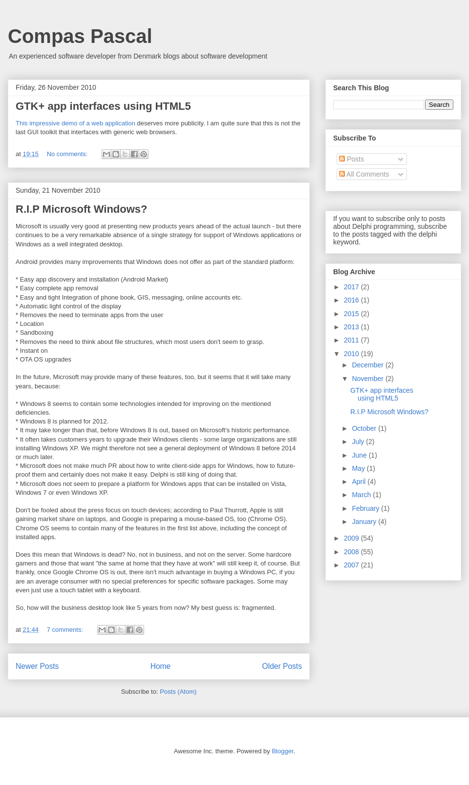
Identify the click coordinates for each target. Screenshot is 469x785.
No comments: (68, 154)
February (366, 508)
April (359, 481)
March (362, 495)
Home (160, 666)
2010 (352, 354)
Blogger (282, 751)
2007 (352, 565)
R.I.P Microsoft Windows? (82, 209)
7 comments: (66, 629)
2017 (352, 287)
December (368, 365)
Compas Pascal (80, 36)
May (359, 468)
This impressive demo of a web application (75, 123)
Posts (351, 159)
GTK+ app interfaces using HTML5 (103, 106)
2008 (352, 552)
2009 (352, 538)
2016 (352, 300)
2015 (352, 314)
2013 (352, 327)
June (360, 455)
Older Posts (282, 666)
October (365, 428)
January (365, 521)
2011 (352, 340)
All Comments (364, 174)
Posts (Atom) (178, 691)
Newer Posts (37, 666)
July (359, 441)
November (368, 378)
